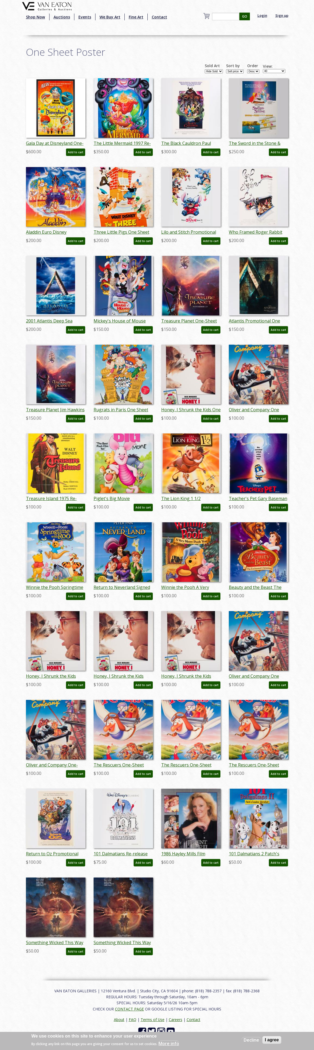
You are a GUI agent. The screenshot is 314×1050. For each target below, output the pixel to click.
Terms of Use (152, 1019)
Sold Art (212, 66)
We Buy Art (110, 16)
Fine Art (136, 16)
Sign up (281, 15)
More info (168, 1043)
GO (244, 16)
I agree (272, 1040)
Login (262, 15)
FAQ (132, 1019)
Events (84, 16)
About (119, 1019)
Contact (159, 16)
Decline (251, 1040)
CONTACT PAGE (129, 1009)
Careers (175, 1019)
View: (268, 66)
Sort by (233, 66)
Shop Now (35, 16)
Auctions (62, 16)
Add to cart (75, 152)
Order (252, 66)
